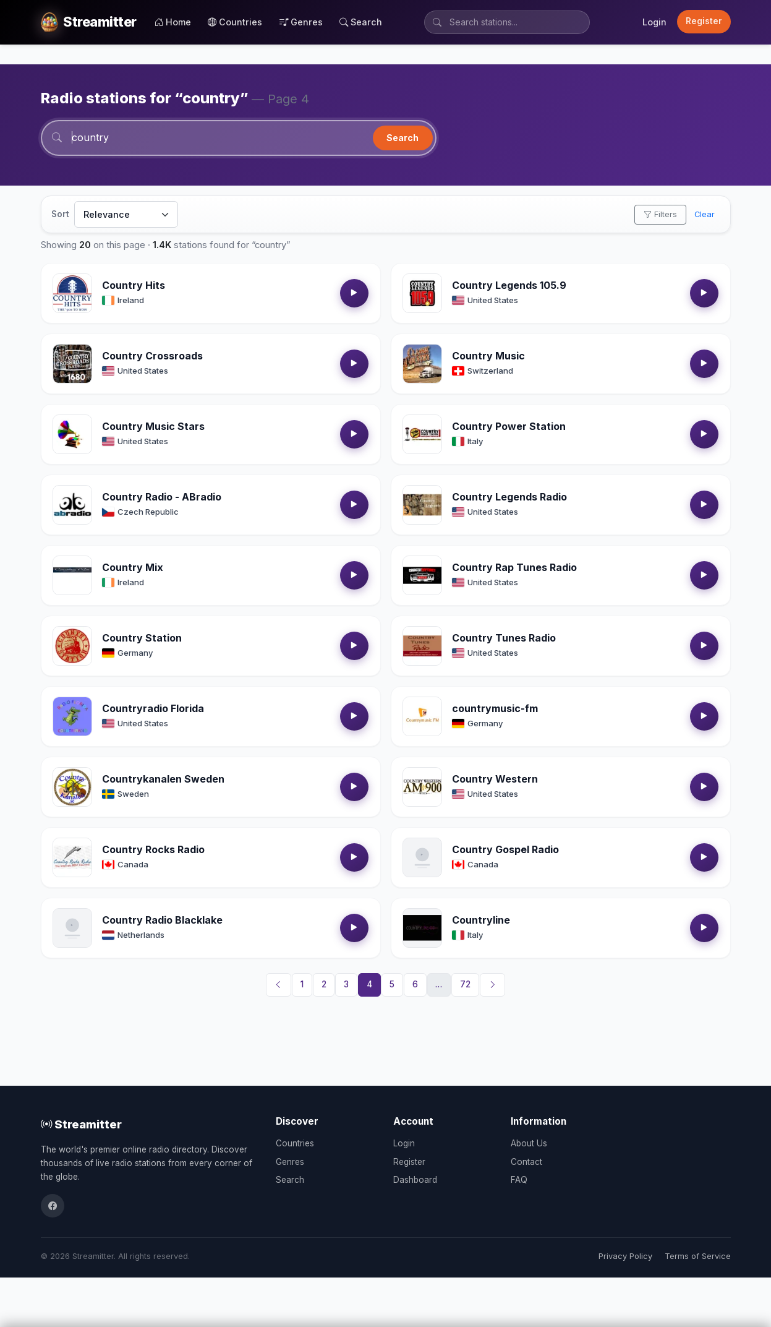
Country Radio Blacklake (162, 920)
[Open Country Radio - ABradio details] (72, 505)
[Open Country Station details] (72, 646)
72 (465, 984)
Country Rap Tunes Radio (514, 567)
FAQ (519, 1180)
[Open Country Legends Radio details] (422, 505)
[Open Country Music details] (422, 364)
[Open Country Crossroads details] (72, 364)
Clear (704, 214)
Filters (660, 214)
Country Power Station (509, 426)
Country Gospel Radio (505, 849)
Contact (526, 1162)
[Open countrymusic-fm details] (422, 716)
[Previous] (279, 985)
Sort (60, 214)
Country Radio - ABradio (161, 497)
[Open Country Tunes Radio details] (422, 646)
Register (704, 21)
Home (173, 22)
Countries (235, 22)
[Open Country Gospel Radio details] (422, 857)
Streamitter (81, 1124)
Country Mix (132, 567)
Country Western (495, 779)
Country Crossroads (152, 356)
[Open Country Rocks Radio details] (72, 857)
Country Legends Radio (509, 497)
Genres (301, 22)
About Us (529, 1143)
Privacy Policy (625, 1256)
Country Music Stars (153, 426)
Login (654, 22)
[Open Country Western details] (422, 787)
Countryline (481, 920)
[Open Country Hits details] (72, 293)
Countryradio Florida (153, 708)
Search (360, 22)
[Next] (493, 985)
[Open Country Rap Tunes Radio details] (422, 575)
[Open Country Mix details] (72, 575)
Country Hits (133, 285)
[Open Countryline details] (422, 928)
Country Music (488, 356)
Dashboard (415, 1180)
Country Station (142, 638)
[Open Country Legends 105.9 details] (422, 293)
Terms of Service (698, 1256)
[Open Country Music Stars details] (72, 434)
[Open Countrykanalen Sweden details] (72, 787)
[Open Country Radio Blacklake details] (72, 928)
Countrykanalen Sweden (163, 779)
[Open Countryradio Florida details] (72, 716)
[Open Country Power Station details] (422, 434)
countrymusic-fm (495, 708)
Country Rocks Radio (153, 849)
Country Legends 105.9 (509, 285)
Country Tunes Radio (504, 638)
